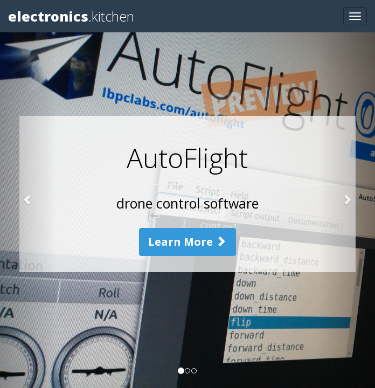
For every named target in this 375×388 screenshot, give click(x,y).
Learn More (187, 241)
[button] (28, 194)
